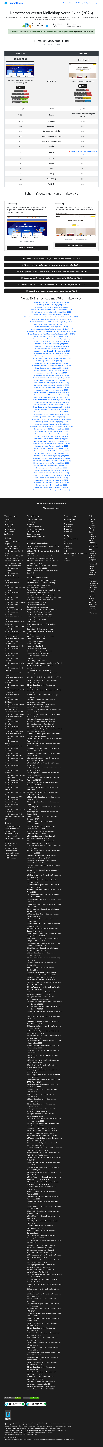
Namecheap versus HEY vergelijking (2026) (51, 373)
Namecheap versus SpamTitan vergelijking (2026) (51, 463)
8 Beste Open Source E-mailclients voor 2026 (41, 686)
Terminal (8, 534)
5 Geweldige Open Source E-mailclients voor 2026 (43, 1046)
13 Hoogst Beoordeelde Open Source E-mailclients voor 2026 (41, 861)
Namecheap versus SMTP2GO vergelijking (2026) (51, 451)
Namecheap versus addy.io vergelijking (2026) (51, 487)
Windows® (8, 522)
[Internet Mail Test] (36, 1404)
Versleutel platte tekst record (14, 839)
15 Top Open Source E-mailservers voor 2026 (44, 691)
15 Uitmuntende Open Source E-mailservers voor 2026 (43, 749)
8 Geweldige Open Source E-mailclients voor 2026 (43, 910)
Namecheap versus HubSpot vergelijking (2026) (51, 383)
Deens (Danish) (91, 533)
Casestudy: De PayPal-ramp (37, 648)
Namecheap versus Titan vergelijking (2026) (51, 468)
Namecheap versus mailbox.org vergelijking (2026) (51, 490)
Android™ (9, 524)
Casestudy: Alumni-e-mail (36, 602)
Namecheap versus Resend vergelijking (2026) (51, 446)
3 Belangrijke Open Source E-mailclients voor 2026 (43, 803)
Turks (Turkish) (93, 604)
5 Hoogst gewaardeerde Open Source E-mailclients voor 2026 (41, 1270)
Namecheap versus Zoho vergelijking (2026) (51, 485)
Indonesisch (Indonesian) (93, 563)
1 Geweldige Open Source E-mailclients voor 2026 (43, 774)
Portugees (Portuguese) (93, 586)
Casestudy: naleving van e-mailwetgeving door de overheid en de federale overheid (44, 598)
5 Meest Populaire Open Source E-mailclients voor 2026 (43, 715)
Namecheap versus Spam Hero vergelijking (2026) (51, 458)
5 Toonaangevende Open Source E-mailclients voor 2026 (43, 735)
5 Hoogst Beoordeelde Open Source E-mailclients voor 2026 (41, 725)
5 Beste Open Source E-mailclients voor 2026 (41, 822)
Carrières (67, 561)
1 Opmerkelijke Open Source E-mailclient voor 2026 (43, 764)
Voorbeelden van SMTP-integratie (13, 542)
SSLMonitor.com (10, 858)
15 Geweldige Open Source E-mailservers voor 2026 (44, 769)
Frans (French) (93, 547)
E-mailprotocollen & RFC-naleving (39, 614)
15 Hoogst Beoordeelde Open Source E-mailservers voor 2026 (41, 701)
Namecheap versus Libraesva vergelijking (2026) (51, 392)
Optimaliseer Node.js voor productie (40, 629)
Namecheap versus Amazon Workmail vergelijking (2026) (51, 319)
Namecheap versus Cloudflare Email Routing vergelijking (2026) (51, 334)
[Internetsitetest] (14, 1404)
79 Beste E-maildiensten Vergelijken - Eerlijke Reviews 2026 (51, 258)
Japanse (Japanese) (92, 571)
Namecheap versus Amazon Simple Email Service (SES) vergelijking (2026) (51, 317)
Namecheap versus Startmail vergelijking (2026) (51, 465)
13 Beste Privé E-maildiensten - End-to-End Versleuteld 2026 (51, 265)
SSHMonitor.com (10, 855)
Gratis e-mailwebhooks (35, 529)
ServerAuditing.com (11, 853)
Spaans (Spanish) (92, 595)
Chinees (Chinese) (92, 525)
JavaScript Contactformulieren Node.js (40, 636)
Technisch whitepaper (35, 519)
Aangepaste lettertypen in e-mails (39, 612)
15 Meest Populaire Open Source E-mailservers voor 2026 (44, 710)
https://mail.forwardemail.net (83, 32)
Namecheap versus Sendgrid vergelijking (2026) (51, 453)
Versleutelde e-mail (70, 3)
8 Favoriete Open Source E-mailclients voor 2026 (42, 793)
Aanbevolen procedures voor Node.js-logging (43, 590)
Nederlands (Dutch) (92, 537)
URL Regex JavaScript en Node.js (39, 670)
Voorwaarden (68, 549)
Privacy (80, 3)
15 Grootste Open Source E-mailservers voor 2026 (43, 778)
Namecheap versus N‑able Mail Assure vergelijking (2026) (51, 426)
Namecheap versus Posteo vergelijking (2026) (51, 436)
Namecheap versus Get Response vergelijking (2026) (51, 366)
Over (65, 541)
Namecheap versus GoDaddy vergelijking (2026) (51, 370)
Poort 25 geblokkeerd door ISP (14, 817)
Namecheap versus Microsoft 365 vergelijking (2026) (51, 419)
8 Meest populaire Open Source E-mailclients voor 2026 (43, 1261)
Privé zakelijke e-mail (12, 826)
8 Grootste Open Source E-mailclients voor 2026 (42, 920)
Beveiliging (68, 544)
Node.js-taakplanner (34, 644)
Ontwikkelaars (33, 516)
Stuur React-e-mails (34, 658)
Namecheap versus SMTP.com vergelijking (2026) (51, 448)
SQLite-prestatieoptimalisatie (37, 656)
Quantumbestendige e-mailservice (39, 651)
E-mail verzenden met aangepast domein (12, 547)
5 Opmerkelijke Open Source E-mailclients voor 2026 (44, 1309)
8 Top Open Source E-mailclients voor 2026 (43, 696)
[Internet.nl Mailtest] (20, 96)
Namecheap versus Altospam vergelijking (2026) (51, 314)
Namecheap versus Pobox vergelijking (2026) (51, 434)
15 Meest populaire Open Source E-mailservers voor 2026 (44, 1256)
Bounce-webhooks (33, 534)
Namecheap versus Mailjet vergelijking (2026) (51, 409)
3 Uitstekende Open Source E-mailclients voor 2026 (43, 1300)
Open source (31, 539)
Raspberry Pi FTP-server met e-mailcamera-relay (13, 564)
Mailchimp (83, 60)
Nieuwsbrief (69, 519)
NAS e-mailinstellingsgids (13, 556)
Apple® (7, 519)
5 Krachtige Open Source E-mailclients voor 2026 (42, 1222)
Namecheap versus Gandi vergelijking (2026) (51, 363)
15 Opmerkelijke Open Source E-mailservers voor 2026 (43, 759)
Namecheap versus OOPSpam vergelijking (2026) (51, 429)
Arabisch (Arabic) (92, 520)
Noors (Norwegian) (93, 580)
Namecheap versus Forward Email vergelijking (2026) (51, 358)
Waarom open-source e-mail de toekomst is (43, 673)
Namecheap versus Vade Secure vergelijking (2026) (51, 475)
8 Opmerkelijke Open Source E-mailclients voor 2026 (44, 900)
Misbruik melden (70, 556)
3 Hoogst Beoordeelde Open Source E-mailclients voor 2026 (41, 705)
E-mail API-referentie (34, 527)
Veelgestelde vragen (91, 3)
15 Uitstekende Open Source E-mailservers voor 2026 (44, 740)
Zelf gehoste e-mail (34, 531)
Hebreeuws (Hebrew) (92, 554)
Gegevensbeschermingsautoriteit (75, 553)
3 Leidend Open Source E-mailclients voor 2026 (43, 871)
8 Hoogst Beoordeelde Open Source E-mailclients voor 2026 (41, 842)
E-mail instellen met (11, 569)
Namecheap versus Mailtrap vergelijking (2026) (51, 412)
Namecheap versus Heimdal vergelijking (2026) (51, 375)
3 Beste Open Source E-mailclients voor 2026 (44, 959)
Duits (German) (92, 550)
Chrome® (9, 531)
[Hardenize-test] (20, 91)
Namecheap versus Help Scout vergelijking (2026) (51, 378)
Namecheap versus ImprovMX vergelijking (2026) (51, 385)
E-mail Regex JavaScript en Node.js (39, 617)
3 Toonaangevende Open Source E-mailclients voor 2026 (43, 1007)
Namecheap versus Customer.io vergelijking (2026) (51, 339)
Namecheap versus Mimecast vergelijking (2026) (51, 424)
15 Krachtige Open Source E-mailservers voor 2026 (43, 808)
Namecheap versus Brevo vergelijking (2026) (51, 327)
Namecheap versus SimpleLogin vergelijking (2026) (51, 456)
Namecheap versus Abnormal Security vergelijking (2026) (51, 310)
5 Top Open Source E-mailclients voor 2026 (40, 832)
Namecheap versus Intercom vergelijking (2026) (51, 387)
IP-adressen (31, 524)
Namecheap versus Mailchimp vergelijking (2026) (51, 397)
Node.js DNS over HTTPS (36, 639)
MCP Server (31, 622)
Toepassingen (10, 516)
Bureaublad (9, 529)
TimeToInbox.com (10, 851)
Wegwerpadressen (11, 833)
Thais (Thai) (93, 602)
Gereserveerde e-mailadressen (10, 844)
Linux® (8, 527)
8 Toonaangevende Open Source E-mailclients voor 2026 (43, 1144)
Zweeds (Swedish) (92, 599)
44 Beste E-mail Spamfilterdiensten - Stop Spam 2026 (52, 291)
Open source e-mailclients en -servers (44, 676)
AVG (65, 551)
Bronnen (8, 823)
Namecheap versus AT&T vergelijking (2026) (51, 307)
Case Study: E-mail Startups (37, 661)
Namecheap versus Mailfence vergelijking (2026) (51, 402)
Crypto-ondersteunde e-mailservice (40, 631)
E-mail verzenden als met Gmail (13, 552)
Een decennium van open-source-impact (41, 580)
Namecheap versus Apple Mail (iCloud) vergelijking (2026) (51, 322)
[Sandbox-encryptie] (59, 131)
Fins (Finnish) (93, 545)
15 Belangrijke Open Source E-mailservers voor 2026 (44, 798)
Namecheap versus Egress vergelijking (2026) (51, 348)
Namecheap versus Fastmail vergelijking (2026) (51, 353)
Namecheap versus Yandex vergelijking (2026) (51, 480)
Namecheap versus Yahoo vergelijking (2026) (51, 478)
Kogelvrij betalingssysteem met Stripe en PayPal (44, 663)
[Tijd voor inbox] (53, 146)
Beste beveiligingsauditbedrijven (38, 592)
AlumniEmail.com (10, 848)
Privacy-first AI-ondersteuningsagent (40, 595)
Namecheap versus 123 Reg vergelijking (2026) (51, 302)
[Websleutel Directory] (54, 184)
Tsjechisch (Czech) (92, 529)
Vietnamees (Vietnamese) (93, 612)
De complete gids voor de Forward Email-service (42, 625)
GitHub (67, 522)
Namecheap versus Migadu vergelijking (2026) (51, 422)
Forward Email (22, 32)
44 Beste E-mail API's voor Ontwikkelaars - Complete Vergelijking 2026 (51, 284)
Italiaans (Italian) (91, 567)
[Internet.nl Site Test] (20, 94)
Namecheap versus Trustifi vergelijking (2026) (51, 470)
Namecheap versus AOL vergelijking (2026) (51, 305)
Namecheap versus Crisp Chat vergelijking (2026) (52, 336)
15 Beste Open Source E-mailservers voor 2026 (42, 681)
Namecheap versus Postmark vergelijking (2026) (51, 439)
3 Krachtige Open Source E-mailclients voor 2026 (42, 949)
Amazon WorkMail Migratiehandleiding (41, 583)
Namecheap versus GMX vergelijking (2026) (51, 361)
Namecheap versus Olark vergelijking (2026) (51, 431)
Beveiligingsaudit (33, 522)
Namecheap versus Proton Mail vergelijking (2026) (51, 443)
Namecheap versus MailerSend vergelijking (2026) (51, 400)
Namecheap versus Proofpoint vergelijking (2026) (52, 441)
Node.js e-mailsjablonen (35, 641)
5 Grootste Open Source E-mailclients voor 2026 (42, 783)
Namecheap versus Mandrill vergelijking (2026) (51, 414)
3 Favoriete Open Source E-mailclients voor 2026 (42, 1339)
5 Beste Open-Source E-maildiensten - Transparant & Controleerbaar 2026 (51, 271)
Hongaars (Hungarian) (93, 559)
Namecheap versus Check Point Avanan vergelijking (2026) (51, 329)
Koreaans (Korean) (92, 576)
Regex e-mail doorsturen (36, 536)
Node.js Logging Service (35, 646)
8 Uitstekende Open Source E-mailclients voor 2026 (43, 881)
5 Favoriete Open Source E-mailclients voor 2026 (42, 929)
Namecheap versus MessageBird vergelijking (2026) (51, 417)
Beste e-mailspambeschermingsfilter (40, 585)
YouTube (68, 529)
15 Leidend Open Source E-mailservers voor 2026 (44, 866)
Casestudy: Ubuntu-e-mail (36, 605)
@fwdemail (69, 524)
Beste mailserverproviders (36, 587)
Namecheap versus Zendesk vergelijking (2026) (51, 482)
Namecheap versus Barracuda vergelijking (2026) (51, 324)
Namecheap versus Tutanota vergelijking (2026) (51, 473)
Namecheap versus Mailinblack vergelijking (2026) (51, 407)
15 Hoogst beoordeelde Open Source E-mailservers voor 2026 (41, 1246)
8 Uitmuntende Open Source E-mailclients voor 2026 (44, 891)
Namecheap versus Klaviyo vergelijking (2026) (51, 390)
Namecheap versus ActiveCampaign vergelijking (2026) (51, 312)
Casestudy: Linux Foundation (37, 607)
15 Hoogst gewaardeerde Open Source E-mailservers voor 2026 (42, 1266)
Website (20, 87)
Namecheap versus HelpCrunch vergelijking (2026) (51, 380)
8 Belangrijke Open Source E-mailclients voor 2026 (43, 1076)
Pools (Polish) (93, 583)
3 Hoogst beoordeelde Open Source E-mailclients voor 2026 (41, 1251)
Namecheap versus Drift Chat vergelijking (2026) (51, 344)
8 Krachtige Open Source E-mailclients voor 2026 (42, 813)
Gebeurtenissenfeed (71, 539)
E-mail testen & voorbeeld (36, 619)
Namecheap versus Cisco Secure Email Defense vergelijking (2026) (51, 331)
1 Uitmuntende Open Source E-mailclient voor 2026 (43, 754)
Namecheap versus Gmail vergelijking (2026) (51, 368)
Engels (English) (92, 542)
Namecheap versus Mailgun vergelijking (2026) (51, 405)
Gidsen (7, 538)
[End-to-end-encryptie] (54, 174)
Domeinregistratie (10, 836)
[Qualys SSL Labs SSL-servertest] (20, 102)
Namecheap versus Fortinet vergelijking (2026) (51, 356)
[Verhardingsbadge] (8, 1415)
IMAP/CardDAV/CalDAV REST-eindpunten (42, 609)
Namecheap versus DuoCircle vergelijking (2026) (51, 346)
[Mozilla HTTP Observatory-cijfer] (20, 99)
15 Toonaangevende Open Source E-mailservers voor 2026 (44, 730)
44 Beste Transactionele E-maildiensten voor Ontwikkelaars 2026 (51, 278)
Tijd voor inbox (9, 831)
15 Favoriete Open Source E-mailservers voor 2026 (43, 788)
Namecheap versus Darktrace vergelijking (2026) (51, 341)
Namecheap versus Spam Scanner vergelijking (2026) (51, 461)
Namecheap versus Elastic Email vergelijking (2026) (51, 351)
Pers (65, 558)
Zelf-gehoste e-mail (34, 634)
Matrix (67, 527)
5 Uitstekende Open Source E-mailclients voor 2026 (43, 744)
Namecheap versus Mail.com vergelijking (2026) (51, 395)
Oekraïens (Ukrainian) (92, 608)
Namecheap (20, 59)
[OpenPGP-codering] (55, 179)
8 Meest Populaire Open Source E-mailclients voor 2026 (43, 852)
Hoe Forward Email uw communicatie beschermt (40, 666)
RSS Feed (68, 531)
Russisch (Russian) (92, 591)
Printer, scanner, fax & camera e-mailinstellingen (13, 559)
